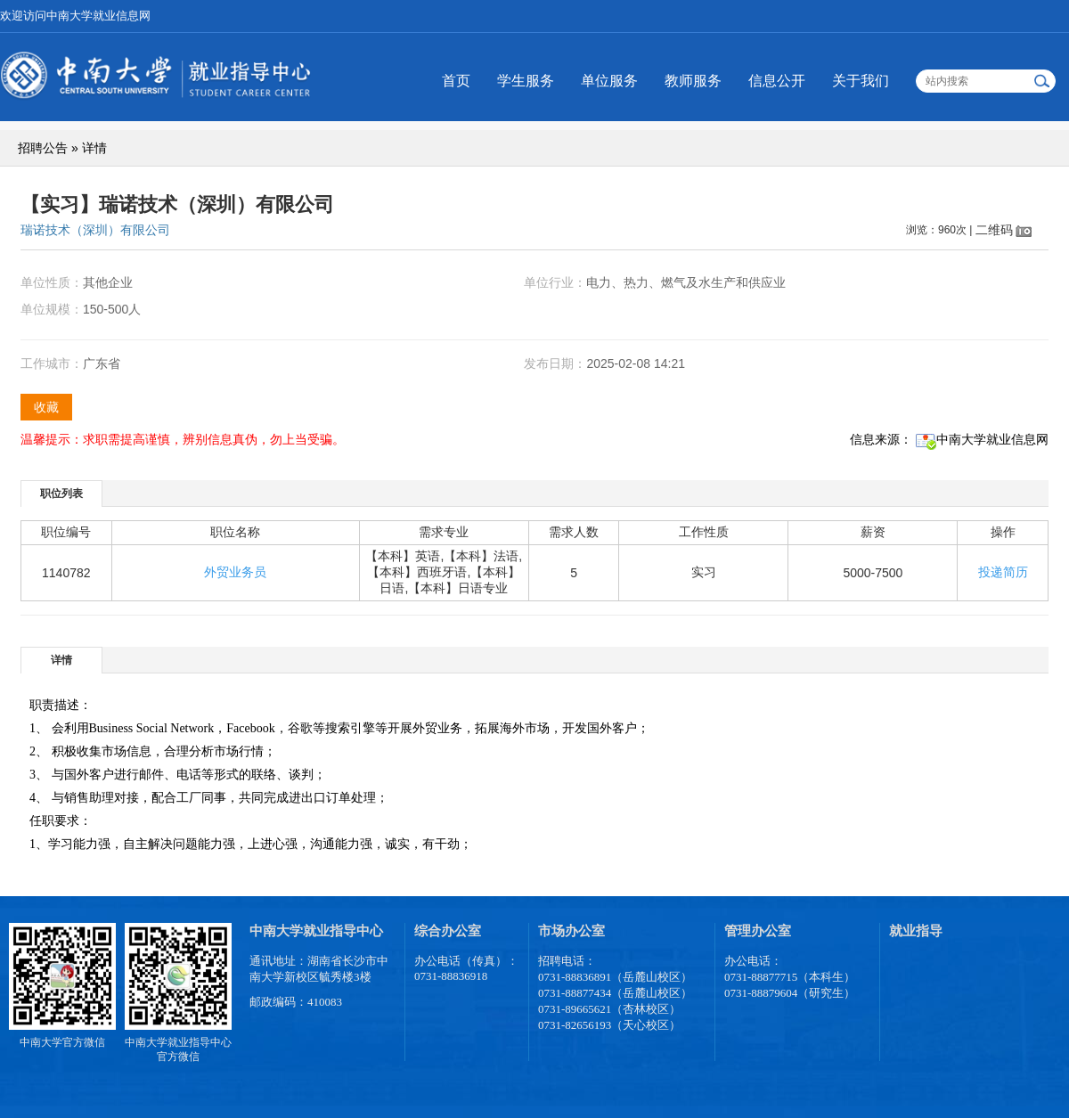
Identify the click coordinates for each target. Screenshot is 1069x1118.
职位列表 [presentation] (61, 493)
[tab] (61, 493)
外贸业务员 (235, 572)
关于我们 (860, 80)
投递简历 (1003, 572)
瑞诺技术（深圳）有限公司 (95, 230)
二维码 (994, 230)
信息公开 (776, 80)
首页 (456, 80)
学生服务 (525, 80)
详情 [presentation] (61, 660)
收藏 (46, 407)
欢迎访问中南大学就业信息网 (75, 15)
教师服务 (693, 80)
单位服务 (609, 80)
